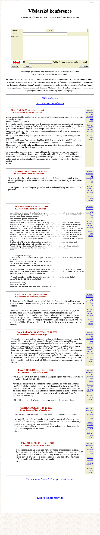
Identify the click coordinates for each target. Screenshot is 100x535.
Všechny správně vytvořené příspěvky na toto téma (50, 499)
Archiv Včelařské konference (50, 108)
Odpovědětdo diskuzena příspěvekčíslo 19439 (89, 216)
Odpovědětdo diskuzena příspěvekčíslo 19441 (89, 357)
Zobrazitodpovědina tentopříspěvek (89, 133)
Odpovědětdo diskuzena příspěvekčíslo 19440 (89, 319)
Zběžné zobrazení (50, 103)
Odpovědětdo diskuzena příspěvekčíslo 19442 (89, 395)
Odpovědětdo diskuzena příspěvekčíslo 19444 (89, 468)
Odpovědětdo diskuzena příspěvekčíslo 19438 (89, 181)
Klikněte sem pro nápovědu (50, 517)
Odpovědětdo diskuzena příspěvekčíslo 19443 (89, 433)
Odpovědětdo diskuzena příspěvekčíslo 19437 (89, 120)
